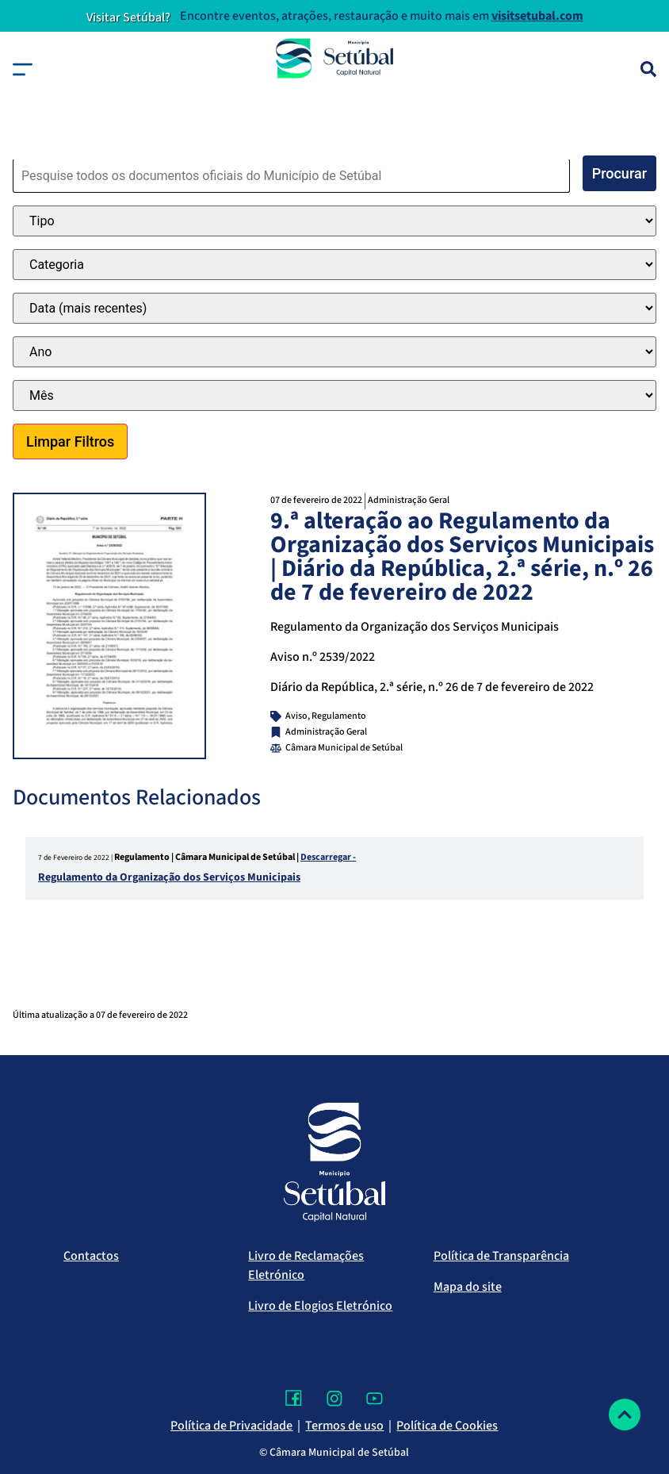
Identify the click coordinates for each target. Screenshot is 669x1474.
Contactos (91, 1256)
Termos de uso (344, 1425)
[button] (22, 69)
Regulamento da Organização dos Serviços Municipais (169, 877)
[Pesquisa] (648, 69)
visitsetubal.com (537, 16)
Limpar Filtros (70, 441)
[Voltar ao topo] (624, 1414)
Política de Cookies (447, 1425)
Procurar (619, 173)
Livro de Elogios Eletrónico (320, 1306)
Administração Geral (408, 500)
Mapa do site (468, 1287)
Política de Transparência (501, 1256)
